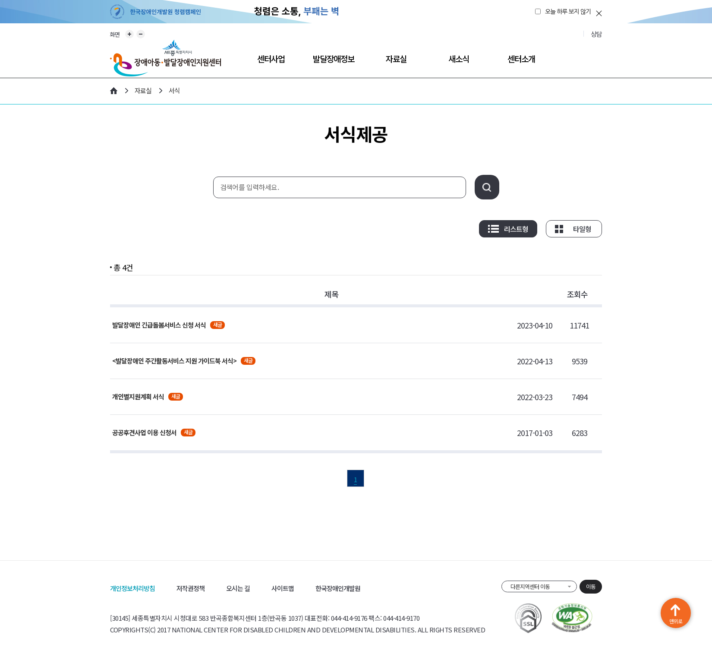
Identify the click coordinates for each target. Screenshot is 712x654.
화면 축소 (140, 34)
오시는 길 (238, 588)
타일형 (582, 229)
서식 (174, 90)
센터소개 (521, 58)
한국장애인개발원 (337, 588)
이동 (590, 586)
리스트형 (516, 229)
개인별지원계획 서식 (138, 396)
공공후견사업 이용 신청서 (144, 432)
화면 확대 (129, 34)
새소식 (458, 58)
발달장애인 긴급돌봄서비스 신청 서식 (159, 324)
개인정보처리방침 (132, 588)
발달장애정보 (333, 58)
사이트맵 (282, 588)
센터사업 (271, 58)
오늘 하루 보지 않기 (568, 12)
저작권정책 (190, 588)
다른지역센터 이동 (530, 586)
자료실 (396, 58)
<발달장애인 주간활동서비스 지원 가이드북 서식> (174, 360)
